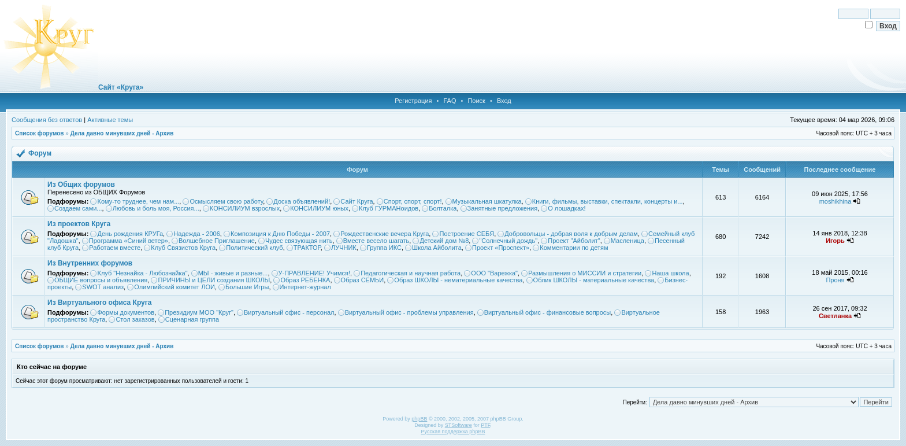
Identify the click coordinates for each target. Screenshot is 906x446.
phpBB (419, 419)
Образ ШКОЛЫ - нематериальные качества (458, 280)
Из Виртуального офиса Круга (99, 302)
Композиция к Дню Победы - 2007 (280, 233)
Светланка (835, 315)
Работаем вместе (114, 247)
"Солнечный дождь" (508, 240)
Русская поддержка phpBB (453, 431)
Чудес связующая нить (299, 240)
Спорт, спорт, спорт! (413, 201)
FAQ (449, 100)
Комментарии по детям (574, 247)
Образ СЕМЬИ (362, 280)
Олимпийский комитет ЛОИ (174, 286)
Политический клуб (254, 247)
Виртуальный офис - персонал (289, 312)
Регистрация (413, 100)
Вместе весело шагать (376, 240)
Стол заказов (135, 319)
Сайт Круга (356, 201)
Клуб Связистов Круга (183, 247)
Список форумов (39, 133)
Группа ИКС (384, 247)
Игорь (835, 240)
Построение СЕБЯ (466, 233)
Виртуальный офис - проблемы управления (409, 312)
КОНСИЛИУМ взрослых (245, 208)
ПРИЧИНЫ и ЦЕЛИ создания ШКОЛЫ (214, 280)
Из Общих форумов (81, 184)
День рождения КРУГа (130, 233)
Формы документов (125, 312)
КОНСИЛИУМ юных (319, 208)
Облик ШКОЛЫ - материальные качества (594, 280)
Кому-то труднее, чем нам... (138, 201)
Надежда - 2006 (196, 233)
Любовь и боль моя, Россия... (156, 208)
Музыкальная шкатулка (487, 201)
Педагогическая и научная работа (411, 273)
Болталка (442, 208)
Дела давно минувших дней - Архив (122, 133)
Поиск (476, 100)
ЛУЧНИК (344, 247)
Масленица (627, 240)
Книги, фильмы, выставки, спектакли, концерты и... (607, 201)
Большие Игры (247, 286)
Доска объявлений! (301, 201)
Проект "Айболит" (574, 240)
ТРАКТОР (307, 247)
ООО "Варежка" (494, 273)
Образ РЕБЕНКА (305, 280)
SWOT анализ (103, 286)
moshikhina (835, 201)
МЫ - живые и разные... (233, 273)
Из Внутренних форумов (89, 263)
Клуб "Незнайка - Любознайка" (142, 273)
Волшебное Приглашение (217, 240)
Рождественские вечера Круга (384, 233)
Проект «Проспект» (500, 247)
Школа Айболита (437, 247)
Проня (835, 280)
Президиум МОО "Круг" (199, 312)
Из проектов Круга (78, 224)
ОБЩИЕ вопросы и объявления (100, 280)
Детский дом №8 (444, 240)
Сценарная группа (192, 319)
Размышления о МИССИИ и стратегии (584, 273)
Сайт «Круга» (120, 87)
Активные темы (110, 119)
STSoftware (458, 425)
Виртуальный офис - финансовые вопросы (547, 312)
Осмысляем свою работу (226, 201)
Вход (504, 100)
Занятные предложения (502, 208)
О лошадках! (566, 208)
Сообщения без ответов (47, 119)
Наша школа (670, 273)
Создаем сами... (78, 208)
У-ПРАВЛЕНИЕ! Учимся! (315, 273)
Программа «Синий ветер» (128, 240)
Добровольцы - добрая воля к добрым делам (571, 233)
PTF (485, 425)
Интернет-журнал (305, 286)
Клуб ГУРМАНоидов (388, 208)
